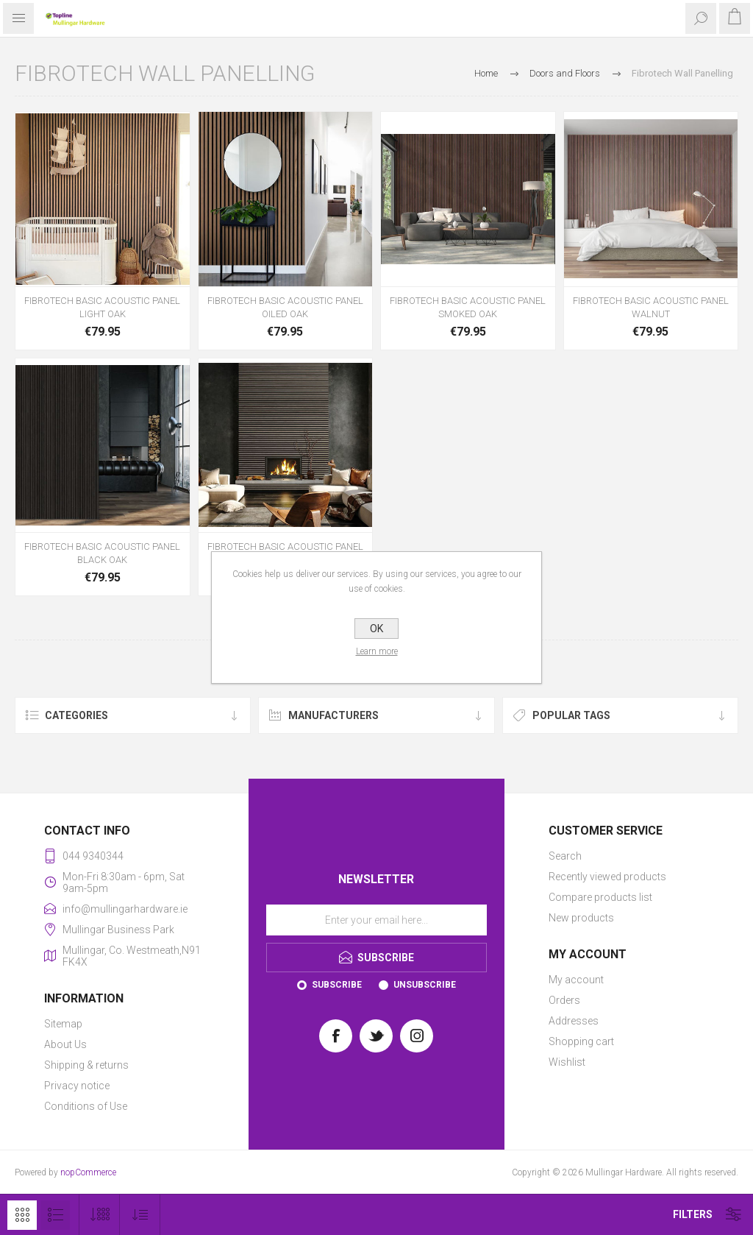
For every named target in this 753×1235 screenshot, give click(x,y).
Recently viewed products (607, 876)
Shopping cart (581, 1041)
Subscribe (337, 985)
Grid (22, 1215)
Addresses (574, 1021)
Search (565, 856)
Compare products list (600, 897)
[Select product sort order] (140, 1215)
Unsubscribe (424, 985)
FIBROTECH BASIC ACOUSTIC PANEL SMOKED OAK (468, 307)
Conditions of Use (85, 1106)
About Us (65, 1044)
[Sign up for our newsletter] (376, 920)
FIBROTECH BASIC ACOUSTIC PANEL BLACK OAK (102, 553)
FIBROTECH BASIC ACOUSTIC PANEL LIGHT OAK (102, 307)
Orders (564, 1000)
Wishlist (567, 1062)
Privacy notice (77, 1085)
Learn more (377, 651)
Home (486, 73)
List (55, 1215)
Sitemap (63, 1024)
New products (581, 918)
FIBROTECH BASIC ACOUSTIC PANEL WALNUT (651, 307)
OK (376, 628)
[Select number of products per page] (99, 1215)
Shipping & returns (86, 1065)
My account (576, 979)
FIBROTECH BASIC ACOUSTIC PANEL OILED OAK (285, 307)
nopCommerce (88, 1172)
